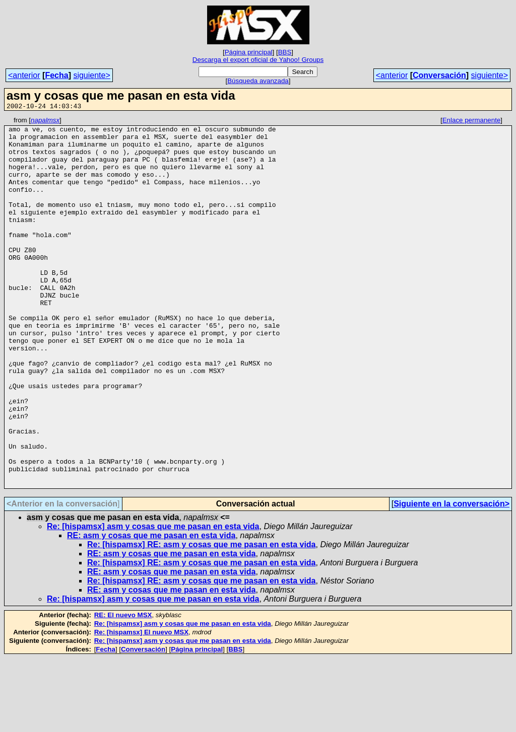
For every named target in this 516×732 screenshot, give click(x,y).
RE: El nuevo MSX (123, 689)
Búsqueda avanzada (258, 81)
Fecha (56, 75)
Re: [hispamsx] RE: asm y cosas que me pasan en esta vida (201, 618)
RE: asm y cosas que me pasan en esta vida (151, 609)
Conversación (439, 75)
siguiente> (91, 75)
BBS (285, 52)
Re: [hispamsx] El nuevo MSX (141, 706)
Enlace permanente (471, 121)
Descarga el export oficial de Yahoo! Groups (258, 59)
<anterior (24, 75)
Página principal (249, 52)
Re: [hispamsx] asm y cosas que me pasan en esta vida (153, 600)
